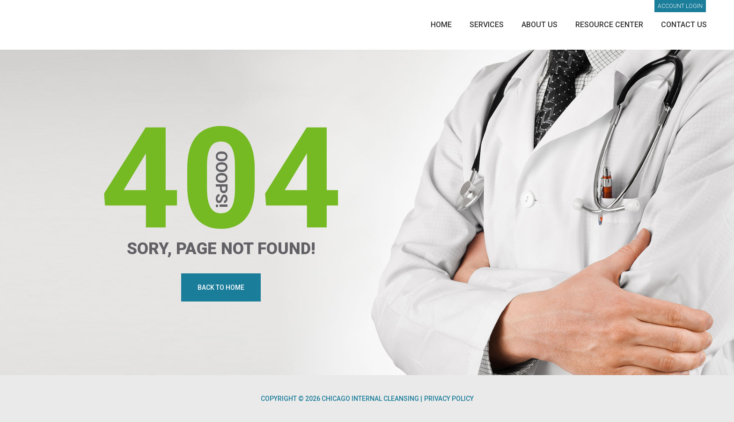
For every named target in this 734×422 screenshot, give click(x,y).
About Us (539, 24)
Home (441, 24)
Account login (680, 6)
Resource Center (609, 24)
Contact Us (684, 24)
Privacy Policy (449, 398)
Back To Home (221, 287)
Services (487, 24)
